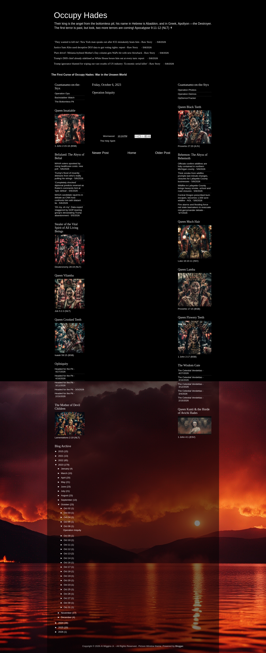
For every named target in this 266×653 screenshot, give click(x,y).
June (64, 486)
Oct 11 (67, 544)
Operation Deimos (187, 94)
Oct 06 (67, 526)
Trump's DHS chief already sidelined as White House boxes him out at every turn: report (99, 58)
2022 (61, 460)
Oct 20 (67, 580)
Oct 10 (67, 540)
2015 (61, 451)
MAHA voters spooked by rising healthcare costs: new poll (69, 166)
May (63, 482)
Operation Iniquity (72, 530)
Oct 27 (67, 598)
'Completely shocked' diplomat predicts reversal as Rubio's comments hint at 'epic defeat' (69, 186)
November (66, 613)
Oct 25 (67, 589)
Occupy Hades (80, 15)
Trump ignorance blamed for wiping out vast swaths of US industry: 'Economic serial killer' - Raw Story (107, 63)
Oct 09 (67, 535)
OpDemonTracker (187, 98)
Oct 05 (67, 522)
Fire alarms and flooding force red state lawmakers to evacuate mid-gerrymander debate (194, 207)
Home (132, 153)
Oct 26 (67, 594)
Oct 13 (67, 553)
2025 (61, 627)
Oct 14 (67, 558)
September (67, 500)
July (63, 491)
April (63, 477)
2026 (61, 632)
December (66, 617)
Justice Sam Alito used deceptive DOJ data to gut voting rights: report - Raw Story (96, 47)
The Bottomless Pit (64, 101)
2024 (61, 623)
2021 (61, 456)
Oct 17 (67, 567)
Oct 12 (67, 549)
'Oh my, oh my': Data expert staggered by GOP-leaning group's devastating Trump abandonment (69, 211)
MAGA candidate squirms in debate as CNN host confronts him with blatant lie (69, 199)
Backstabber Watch (65, 97)
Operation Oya (62, 93)
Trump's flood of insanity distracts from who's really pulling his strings (68, 176)
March (64, 473)
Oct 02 (67, 508)
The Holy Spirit (107, 141)
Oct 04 (67, 517)
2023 (61, 464)
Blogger (179, 646)
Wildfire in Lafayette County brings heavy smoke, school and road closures (194, 188)
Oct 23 (67, 585)
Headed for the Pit (64, 369)
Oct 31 (67, 607)
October (65, 504)
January (65, 468)
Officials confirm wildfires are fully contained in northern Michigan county (192, 166)
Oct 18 (67, 571)
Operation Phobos (187, 90)
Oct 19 (67, 576)
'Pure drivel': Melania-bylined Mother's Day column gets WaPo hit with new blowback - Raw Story (104, 52)
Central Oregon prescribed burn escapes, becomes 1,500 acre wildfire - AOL (194, 198)
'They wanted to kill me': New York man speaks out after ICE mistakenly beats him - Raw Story (103, 42)
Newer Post (100, 153)
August (65, 495)
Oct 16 (67, 562)
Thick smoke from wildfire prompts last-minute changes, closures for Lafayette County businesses (193, 177)
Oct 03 (67, 513)
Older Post (162, 153)
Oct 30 (67, 603)
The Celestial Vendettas (190, 370)
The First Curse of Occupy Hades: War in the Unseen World (89, 74)
